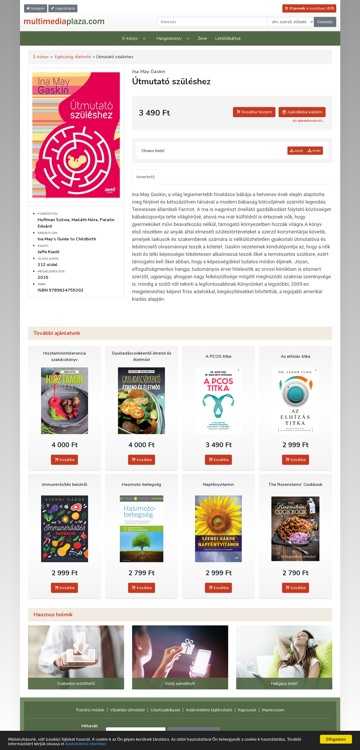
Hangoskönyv (169, 38)
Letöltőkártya (227, 38)
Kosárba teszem (254, 112)
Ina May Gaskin (148, 71)
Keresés (325, 22)
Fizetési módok (90, 710)
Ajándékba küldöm (302, 112)
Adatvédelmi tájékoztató (209, 710)
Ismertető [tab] (145, 177)
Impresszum (273, 710)
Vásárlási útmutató (127, 710)
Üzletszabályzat (165, 710)
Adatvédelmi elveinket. (86, 744)
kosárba (64, 460)
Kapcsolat (247, 710)
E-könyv (130, 38)
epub (296, 150)
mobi (314, 150)
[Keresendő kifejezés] (212, 22)
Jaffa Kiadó (49, 252)
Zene (202, 38)
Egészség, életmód (73, 57)
